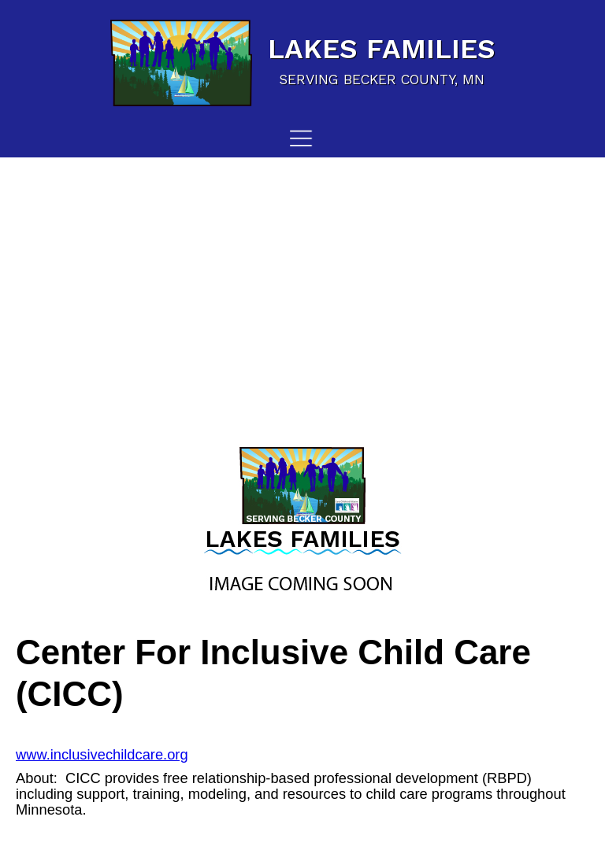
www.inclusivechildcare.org (102, 754)
